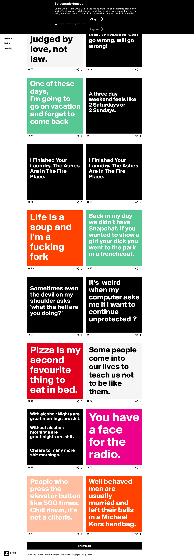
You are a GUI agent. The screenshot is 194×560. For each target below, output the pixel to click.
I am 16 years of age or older (72, 23)
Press (62, 555)
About (29, 555)
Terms (89, 555)
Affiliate (47, 555)
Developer (55, 555)
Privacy (83, 555)
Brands (40, 555)
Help (34, 555)
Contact (68, 555)
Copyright (76, 555)
